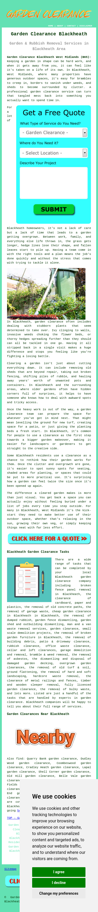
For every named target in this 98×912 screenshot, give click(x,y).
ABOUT (60, 26)
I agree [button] (58, 872)
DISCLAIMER (85, 26)
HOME (50, 26)
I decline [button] (59, 883)
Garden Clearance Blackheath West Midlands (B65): (49, 57)
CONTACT (71, 26)
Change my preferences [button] (58, 893)
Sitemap (10, 869)
